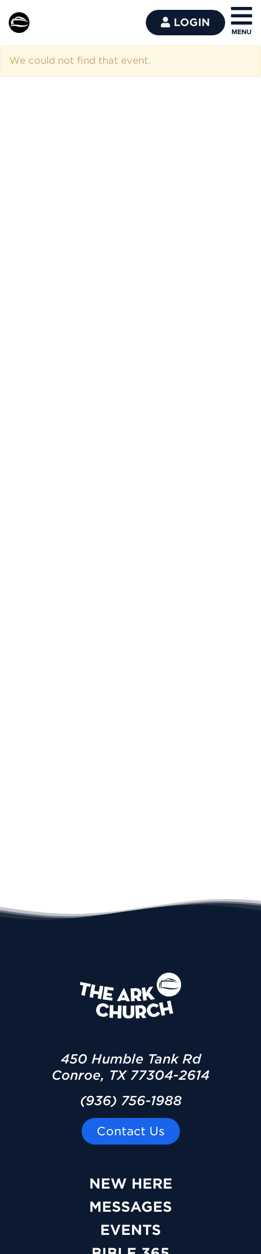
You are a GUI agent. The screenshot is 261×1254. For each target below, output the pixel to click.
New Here (130, 1183)
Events (130, 1230)
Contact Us (131, 1131)
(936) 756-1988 (131, 1100)
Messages (130, 1206)
